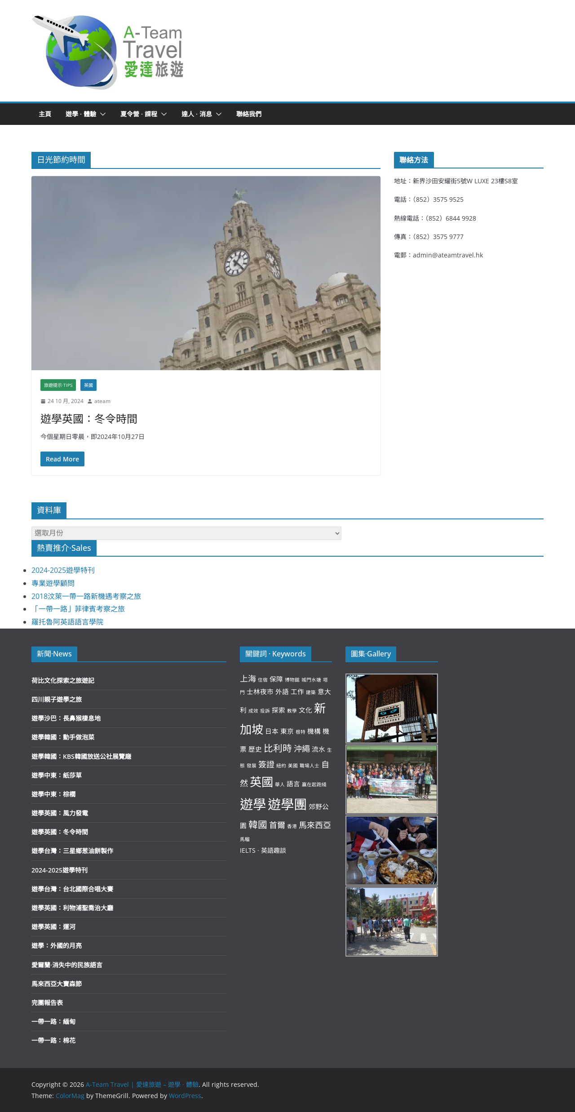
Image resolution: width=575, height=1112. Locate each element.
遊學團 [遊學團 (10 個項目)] (287, 804)
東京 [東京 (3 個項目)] (287, 731)
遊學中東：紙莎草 (56, 775)
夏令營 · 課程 (138, 114)
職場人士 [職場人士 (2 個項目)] (309, 765)
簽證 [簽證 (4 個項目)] (266, 764)
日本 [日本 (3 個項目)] (272, 731)
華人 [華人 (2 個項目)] (280, 784)
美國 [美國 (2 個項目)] (293, 765)
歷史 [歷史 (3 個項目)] (255, 748)
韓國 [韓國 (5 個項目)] (257, 824)
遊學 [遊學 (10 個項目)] (253, 804)
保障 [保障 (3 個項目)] (276, 678)
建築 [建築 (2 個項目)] (311, 692)
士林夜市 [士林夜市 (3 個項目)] (260, 691)
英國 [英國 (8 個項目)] (261, 782)
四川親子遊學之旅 (56, 699)
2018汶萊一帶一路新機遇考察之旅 (86, 596)
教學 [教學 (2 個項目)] (292, 711)
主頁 (45, 114)
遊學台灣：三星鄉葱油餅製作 (72, 850)
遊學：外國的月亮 (56, 945)
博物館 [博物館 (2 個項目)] (292, 680)
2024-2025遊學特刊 (63, 570)
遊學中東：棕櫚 (53, 794)
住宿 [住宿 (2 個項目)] (263, 680)
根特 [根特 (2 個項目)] (300, 732)
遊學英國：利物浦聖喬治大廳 (72, 908)
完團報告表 (47, 1002)
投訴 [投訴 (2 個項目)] (265, 711)
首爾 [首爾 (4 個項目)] (277, 825)
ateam (102, 401)
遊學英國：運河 (53, 926)
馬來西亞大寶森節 (56, 983)
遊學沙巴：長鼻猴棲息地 (66, 718)
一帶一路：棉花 (53, 1040)
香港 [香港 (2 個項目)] (292, 826)
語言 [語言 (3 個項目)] (293, 783)
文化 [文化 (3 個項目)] (305, 709)
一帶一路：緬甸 (53, 1021)
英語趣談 (273, 850)
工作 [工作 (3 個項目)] (297, 691)
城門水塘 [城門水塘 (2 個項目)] (311, 680)
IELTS (248, 850)
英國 (88, 385)
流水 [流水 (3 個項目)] (318, 748)
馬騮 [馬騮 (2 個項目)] (245, 839)
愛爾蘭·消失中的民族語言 (66, 965)
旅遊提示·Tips (58, 385)
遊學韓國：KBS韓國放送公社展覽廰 (81, 756)
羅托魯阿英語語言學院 (67, 622)
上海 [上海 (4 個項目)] (248, 678)
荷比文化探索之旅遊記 (62, 680)
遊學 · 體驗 (81, 114)
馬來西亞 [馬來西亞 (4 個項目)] (315, 825)
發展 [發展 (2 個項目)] (252, 765)
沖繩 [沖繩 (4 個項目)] (302, 748)
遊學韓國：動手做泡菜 (62, 737)
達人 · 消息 (196, 114)
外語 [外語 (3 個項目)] (282, 691)
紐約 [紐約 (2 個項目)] (281, 765)
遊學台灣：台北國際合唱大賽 (72, 889)
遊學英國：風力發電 (59, 813)
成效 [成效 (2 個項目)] (253, 711)
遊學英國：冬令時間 (88, 418)
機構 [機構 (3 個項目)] (314, 731)
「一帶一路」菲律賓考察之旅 (78, 609)
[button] (108, 51)
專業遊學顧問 (53, 583)
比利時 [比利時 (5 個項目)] (278, 748)
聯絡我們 (248, 114)
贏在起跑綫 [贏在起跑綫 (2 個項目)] (314, 784)
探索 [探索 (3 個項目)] (278, 709)
